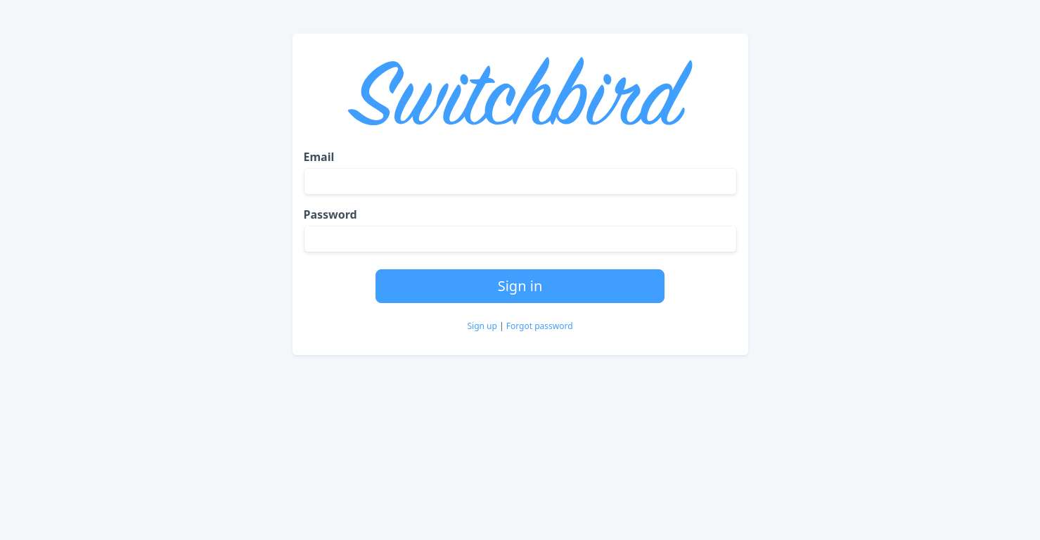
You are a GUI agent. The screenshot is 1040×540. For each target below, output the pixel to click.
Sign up (483, 326)
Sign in (520, 285)
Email (319, 157)
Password (330, 214)
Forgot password (539, 326)
